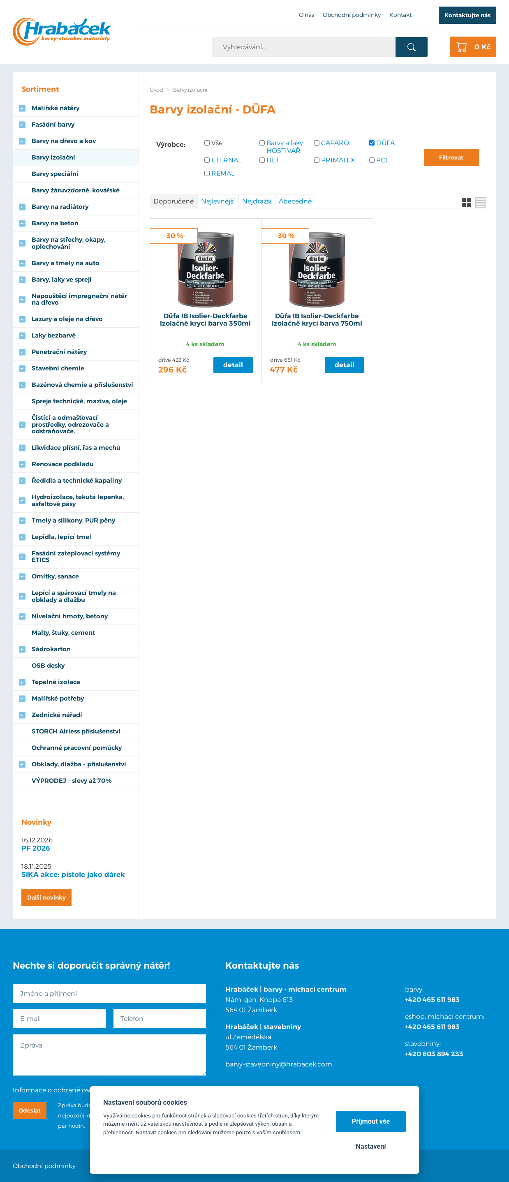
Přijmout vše (371, 1121)
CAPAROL (336, 143)
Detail (233, 365)
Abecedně (295, 201)
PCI (381, 160)
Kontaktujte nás (467, 15)
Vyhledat (411, 47)
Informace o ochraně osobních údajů (72, 1090)
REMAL (222, 173)
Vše (216, 143)
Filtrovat (451, 157)
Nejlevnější (218, 201)
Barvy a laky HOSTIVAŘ (284, 147)
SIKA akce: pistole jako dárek (73, 874)
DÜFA (385, 143)
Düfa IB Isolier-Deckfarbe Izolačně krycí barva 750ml (317, 319)
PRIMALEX (338, 160)
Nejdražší (256, 201)
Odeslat (30, 1110)
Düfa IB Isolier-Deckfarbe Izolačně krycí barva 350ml (205, 319)
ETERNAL (226, 160)
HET (273, 160)
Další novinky (46, 897)
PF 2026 (35, 848)
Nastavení (371, 1146)
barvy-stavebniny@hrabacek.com (278, 1064)
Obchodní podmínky (44, 1166)
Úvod (156, 90)
